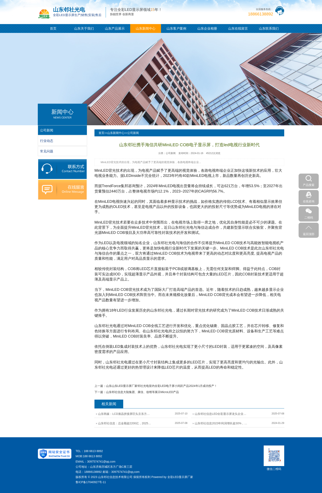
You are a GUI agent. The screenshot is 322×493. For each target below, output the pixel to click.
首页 (53, 28)
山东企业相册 (207, 28)
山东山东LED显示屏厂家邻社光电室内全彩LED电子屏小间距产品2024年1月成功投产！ (161, 385)
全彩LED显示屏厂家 (180, 477)
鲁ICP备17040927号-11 (91, 482)
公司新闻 (133, 133)
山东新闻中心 (145, 28)
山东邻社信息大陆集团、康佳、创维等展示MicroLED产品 (142, 392)
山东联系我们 (269, 28)
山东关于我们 (84, 28)
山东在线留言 (238, 28)
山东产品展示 (115, 28)
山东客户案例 (176, 28)
